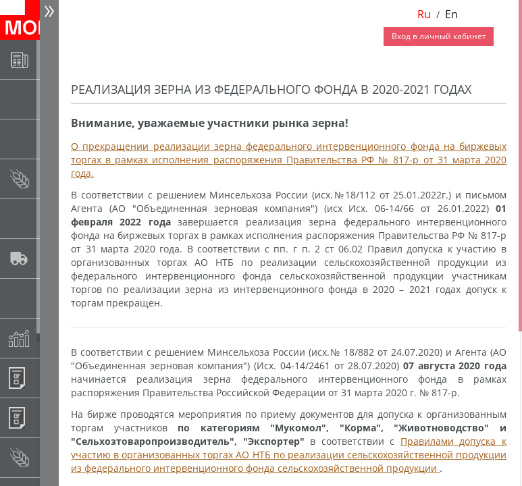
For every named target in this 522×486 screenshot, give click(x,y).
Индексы (51, 337)
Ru (424, 14)
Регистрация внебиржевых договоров (51, 417)
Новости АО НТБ (51, 59)
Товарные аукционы (51, 138)
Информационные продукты (51, 377)
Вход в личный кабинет (439, 36)
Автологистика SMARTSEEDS (51, 258)
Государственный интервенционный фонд (51, 298)
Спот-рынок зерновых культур (51, 178)
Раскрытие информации (51, 98)
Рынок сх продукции (51, 457)
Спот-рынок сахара (51, 218)
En (451, 14)
